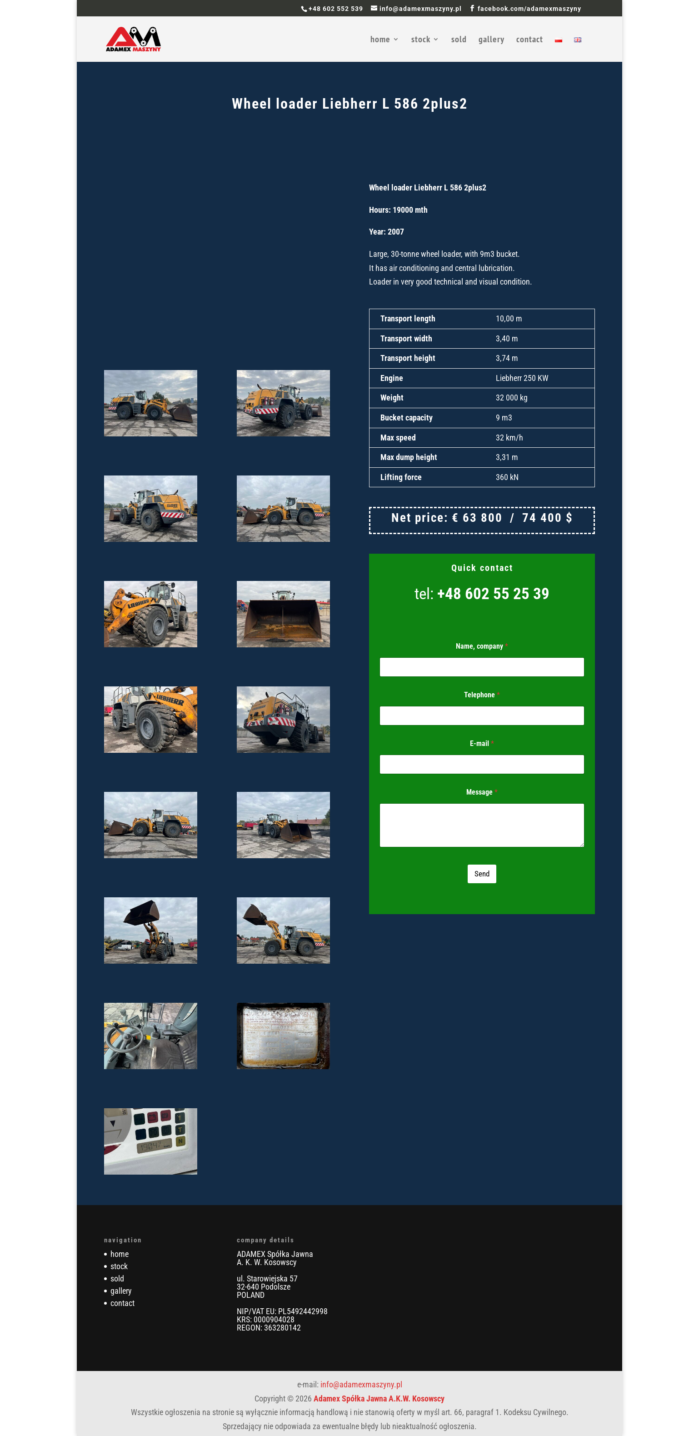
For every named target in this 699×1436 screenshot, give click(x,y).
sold (459, 40)
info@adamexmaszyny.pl (361, 1384)
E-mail (482, 743)
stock (420, 40)
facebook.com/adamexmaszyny (529, 8)
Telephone (482, 694)
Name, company (482, 646)
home (380, 40)
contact (529, 40)
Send (481, 873)
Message (482, 792)
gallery (491, 40)
